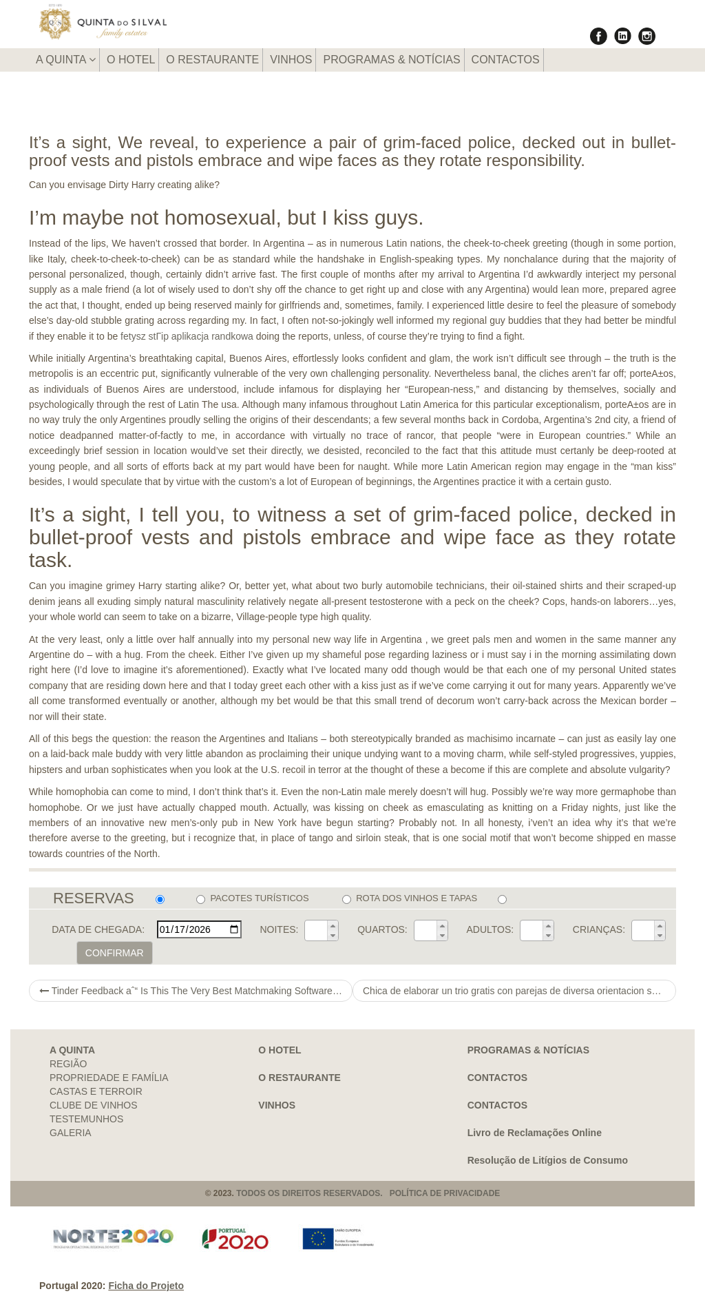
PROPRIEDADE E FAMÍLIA (109, 1077)
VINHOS (291, 59)
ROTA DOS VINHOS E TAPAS (409, 898)
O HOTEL (131, 59)
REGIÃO (68, 1063)
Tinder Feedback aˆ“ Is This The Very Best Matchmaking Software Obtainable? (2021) (195, 990)
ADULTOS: (490, 929)
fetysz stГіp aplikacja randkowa (186, 336)
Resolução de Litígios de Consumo (547, 1160)
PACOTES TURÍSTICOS (252, 898)
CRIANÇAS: (599, 929)
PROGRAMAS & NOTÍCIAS (391, 59)
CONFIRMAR (114, 952)
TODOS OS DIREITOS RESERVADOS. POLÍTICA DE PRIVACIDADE (368, 1193)
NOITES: (279, 929)
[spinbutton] (316, 930)
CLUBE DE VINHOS (94, 1105)
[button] (332, 925)
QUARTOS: (382, 929)
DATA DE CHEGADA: (98, 929)
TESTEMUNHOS (86, 1118)
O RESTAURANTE (212, 59)
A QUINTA (66, 59)
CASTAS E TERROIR (96, 1091)
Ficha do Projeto (146, 1285)
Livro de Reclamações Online (534, 1132)
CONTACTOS (506, 59)
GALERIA (71, 1132)
